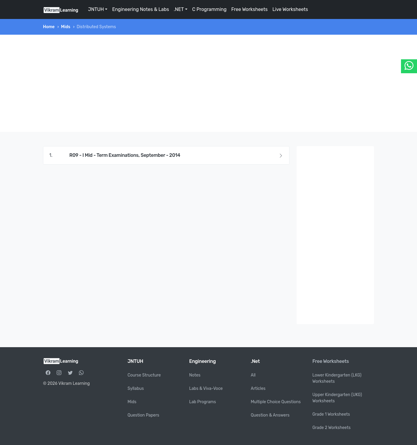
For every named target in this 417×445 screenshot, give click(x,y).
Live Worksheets (290, 9)
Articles (258, 388)
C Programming (209, 9)
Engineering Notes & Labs (140, 9)
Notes (194, 375)
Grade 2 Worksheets (331, 427)
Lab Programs (202, 401)
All (253, 375)
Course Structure (144, 375)
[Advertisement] (208, 83)
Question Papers (143, 415)
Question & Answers (270, 415)
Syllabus (136, 388)
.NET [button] (179, 9)
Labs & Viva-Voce (206, 388)
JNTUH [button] (96, 9)
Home (49, 26)
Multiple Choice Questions (276, 401)
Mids (65, 26)
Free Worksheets (249, 9)
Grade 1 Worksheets (331, 414)
